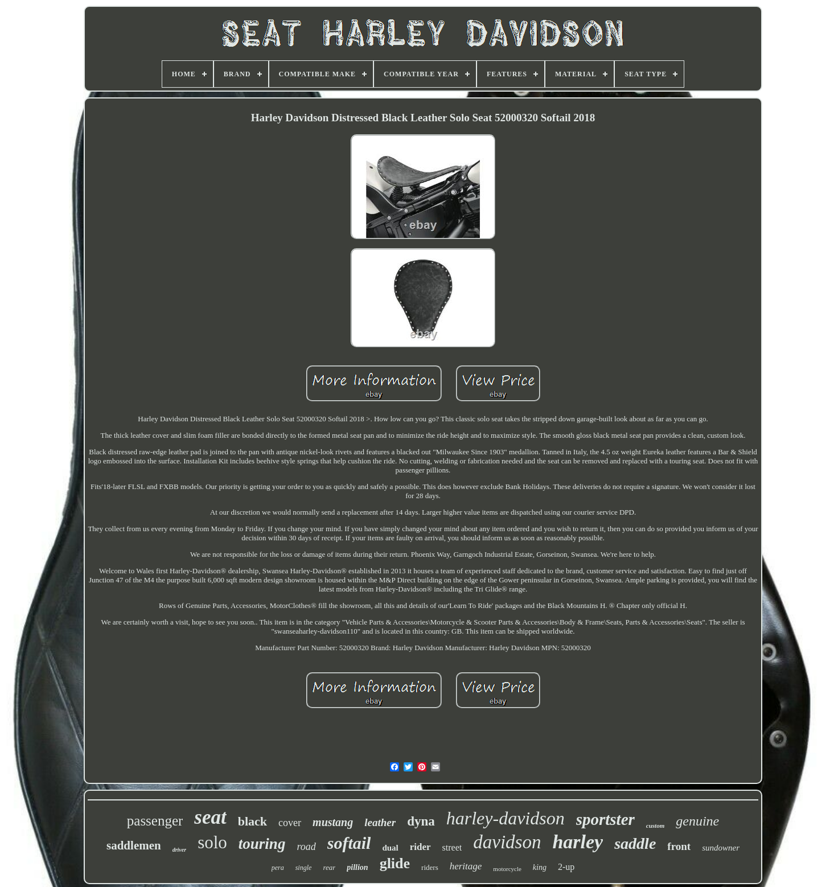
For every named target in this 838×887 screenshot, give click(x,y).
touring (262, 843)
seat (210, 817)
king (540, 867)
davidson (507, 842)
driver (179, 850)
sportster (605, 819)
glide (395, 863)
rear (329, 867)
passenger (155, 820)
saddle (635, 843)
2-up (566, 867)
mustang (333, 822)
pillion (357, 867)
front (679, 846)
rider (420, 846)
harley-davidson (505, 818)
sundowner (721, 847)
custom (655, 825)
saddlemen (133, 845)
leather (380, 822)
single (303, 868)
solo (212, 842)
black (252, 821)
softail (349, 842)
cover (289, 822)
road (306, 846)
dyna (421, 821)
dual (390, 847)
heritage (466, 866)
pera (278, 868)
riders (429, 867)
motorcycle (507, 868)
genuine (697, 821)
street (452, 847)
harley (577, 841)
